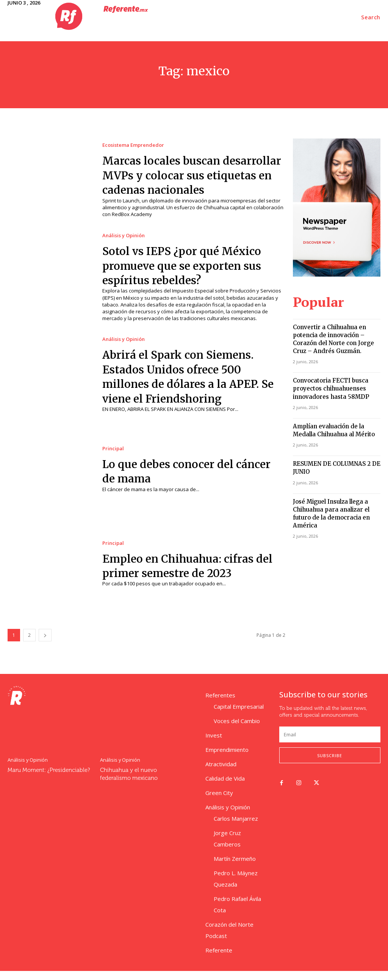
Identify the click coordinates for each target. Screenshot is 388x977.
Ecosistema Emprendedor (133, 140)
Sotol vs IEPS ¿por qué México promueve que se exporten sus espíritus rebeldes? (191, 272)
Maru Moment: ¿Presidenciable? (46, 775)
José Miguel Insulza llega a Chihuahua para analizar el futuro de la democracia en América (335, 486)
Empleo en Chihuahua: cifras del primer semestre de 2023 (186, 572)
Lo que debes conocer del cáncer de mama (176, 477)
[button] (370, 17)
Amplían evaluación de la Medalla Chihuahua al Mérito (335, 411)
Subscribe (329, 761)
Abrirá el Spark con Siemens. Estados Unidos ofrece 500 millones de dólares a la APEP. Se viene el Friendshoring (190, 382)
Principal (113, 454)
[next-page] (45, 641)
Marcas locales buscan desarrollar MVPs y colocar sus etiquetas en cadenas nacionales (192, 178)
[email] (329, 741)
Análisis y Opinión (123, 242)
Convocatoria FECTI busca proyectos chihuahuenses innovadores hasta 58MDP (326, 372)
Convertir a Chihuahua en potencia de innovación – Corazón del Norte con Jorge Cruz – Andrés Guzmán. (336, 330)
